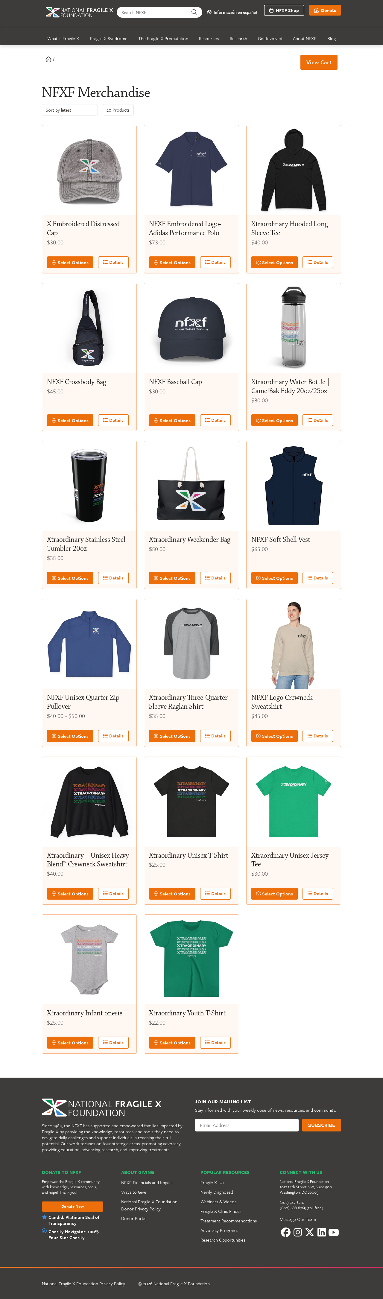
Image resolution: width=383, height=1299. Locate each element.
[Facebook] (286, 1232)
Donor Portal (133, 1218)
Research (238, 38)
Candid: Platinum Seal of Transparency (73, 1220)
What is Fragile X (63, 38)
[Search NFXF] (153, 12)
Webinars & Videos (218, 1201)
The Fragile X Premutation (163, 38)
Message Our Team (298, 1219)
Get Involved (270, 38)
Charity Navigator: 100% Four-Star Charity (73, 1234)
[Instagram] (298, 1232)
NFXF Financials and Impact (147, 1182)
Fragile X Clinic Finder (220, 1211)
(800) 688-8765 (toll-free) (301, 1207)
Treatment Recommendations (228, 1220)
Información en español (230, 12)
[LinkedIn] (322, 1232)
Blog (331, 38)
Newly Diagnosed (216, 1192)
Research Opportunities (222, 1239)
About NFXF (304, 38)
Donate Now (72, 1206)
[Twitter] (310, 1232)
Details (109, 262)
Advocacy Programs (219, 1230)
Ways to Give (133, 1192)
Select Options (69, 262)
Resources (209, 38)
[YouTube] (334, 1232)
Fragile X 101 (212, 1182)
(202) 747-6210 (292, 1202)
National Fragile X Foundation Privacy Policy (83, 1283)
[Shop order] (70, 109)
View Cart (319, 62)
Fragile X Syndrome (108, 38)
